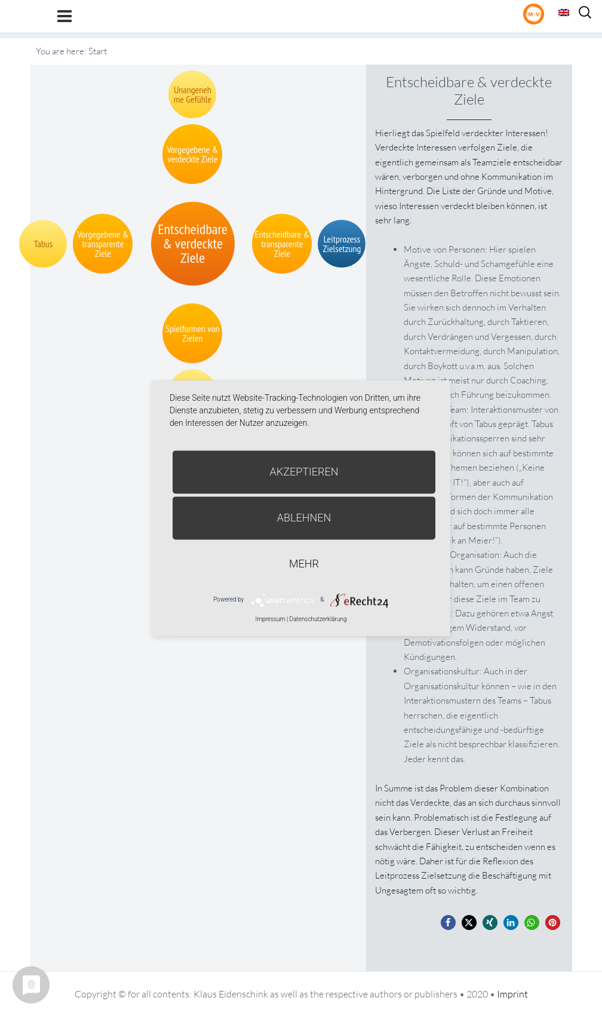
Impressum (270, 619)
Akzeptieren (304, 471)
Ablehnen (304, 517)
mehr (304, 563)
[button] (448, 922)
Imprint (512, 994)
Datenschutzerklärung (318, 619)
